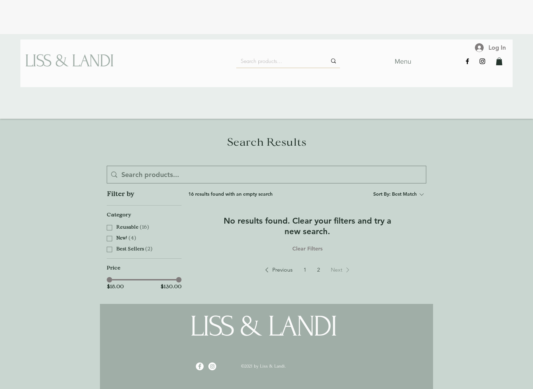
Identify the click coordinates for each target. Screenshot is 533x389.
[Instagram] (482, 61)
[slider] (109, 279)
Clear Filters (307, 248)
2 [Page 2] (318, 269)
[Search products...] (279, 60)
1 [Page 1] (305, 269)
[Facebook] (467, 61)
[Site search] (271, 174)
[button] (499, 61)
